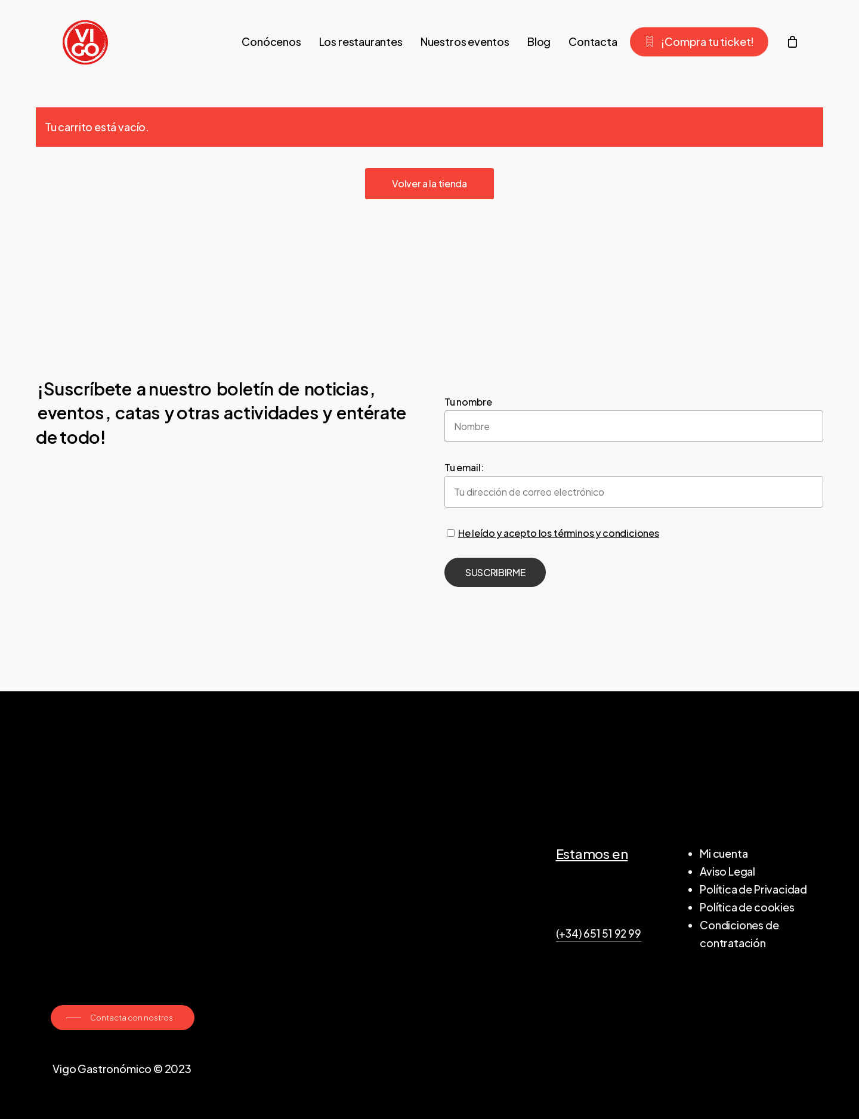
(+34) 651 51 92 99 (598, 933)
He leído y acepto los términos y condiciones (558, 533)
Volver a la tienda (429, 183)
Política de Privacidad (753, 889)
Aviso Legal (727, 871)
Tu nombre (468, 401)
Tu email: (463, 467)
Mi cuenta (723, 853)
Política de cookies (747, 907)
